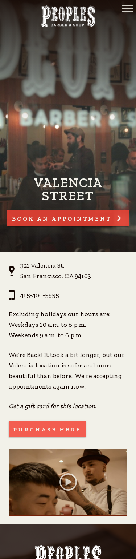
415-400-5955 (39, 295)
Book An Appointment (61, 218)
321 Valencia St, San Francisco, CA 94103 (55, 270)
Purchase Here (47, 429)
